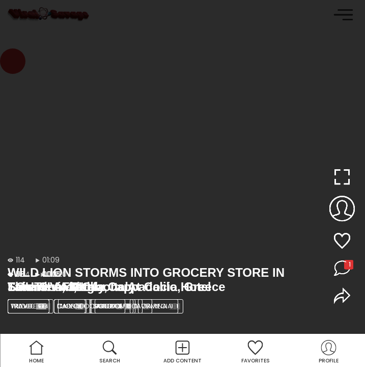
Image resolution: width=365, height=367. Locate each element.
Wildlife (30, 306)
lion (72, 306)
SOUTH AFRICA (121, 306)
